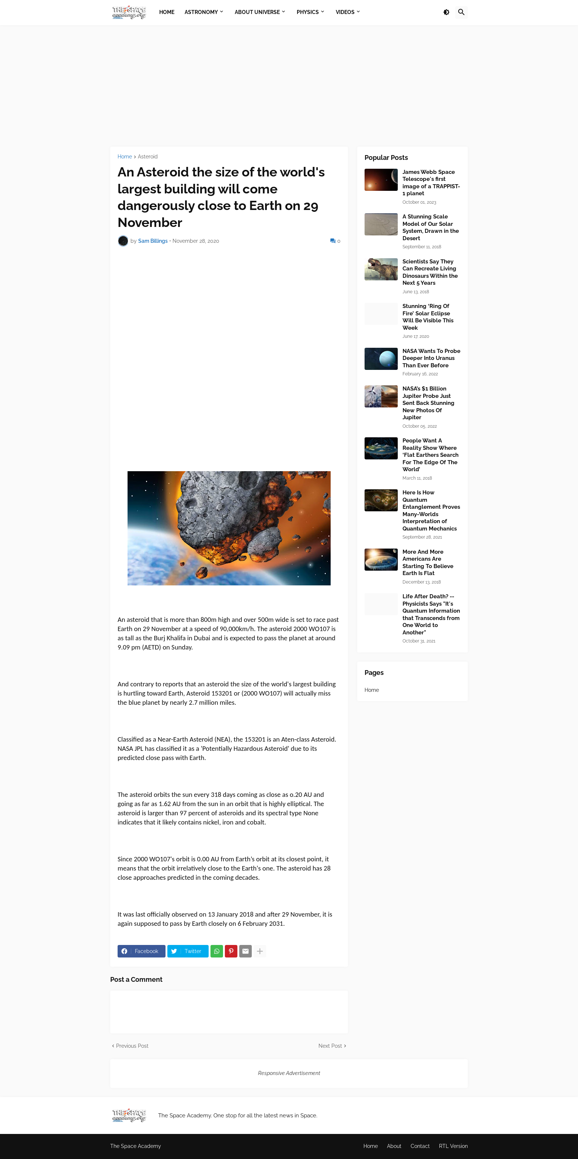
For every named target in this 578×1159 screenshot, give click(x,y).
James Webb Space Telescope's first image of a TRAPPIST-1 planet (431, 183)
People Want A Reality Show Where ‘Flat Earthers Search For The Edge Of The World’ (431, 455)
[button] (446, 12)
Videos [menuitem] (345, 12)
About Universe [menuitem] (257, 12)
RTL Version (453, 1146)
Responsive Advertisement (289, 1073)
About (394, 1146)
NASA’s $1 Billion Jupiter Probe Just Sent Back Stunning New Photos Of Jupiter (429, 403)
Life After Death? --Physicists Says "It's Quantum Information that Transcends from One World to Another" (431, 614)
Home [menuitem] (166, 12)
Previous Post (132, 1046)
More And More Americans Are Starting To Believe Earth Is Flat (428, 563)
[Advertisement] (289, 85)
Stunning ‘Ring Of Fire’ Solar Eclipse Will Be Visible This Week (428, 317)
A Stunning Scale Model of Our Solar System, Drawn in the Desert (431, 227)
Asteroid (148, 157)
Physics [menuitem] (308, 12)
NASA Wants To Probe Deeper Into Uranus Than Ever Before (431, 358)
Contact (420, 1146)
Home (125, 157)
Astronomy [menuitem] (201, 12)
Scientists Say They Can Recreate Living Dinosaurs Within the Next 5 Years (430, 272)
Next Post (330, 1046)
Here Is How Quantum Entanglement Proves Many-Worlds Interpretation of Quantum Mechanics (431, 510)
